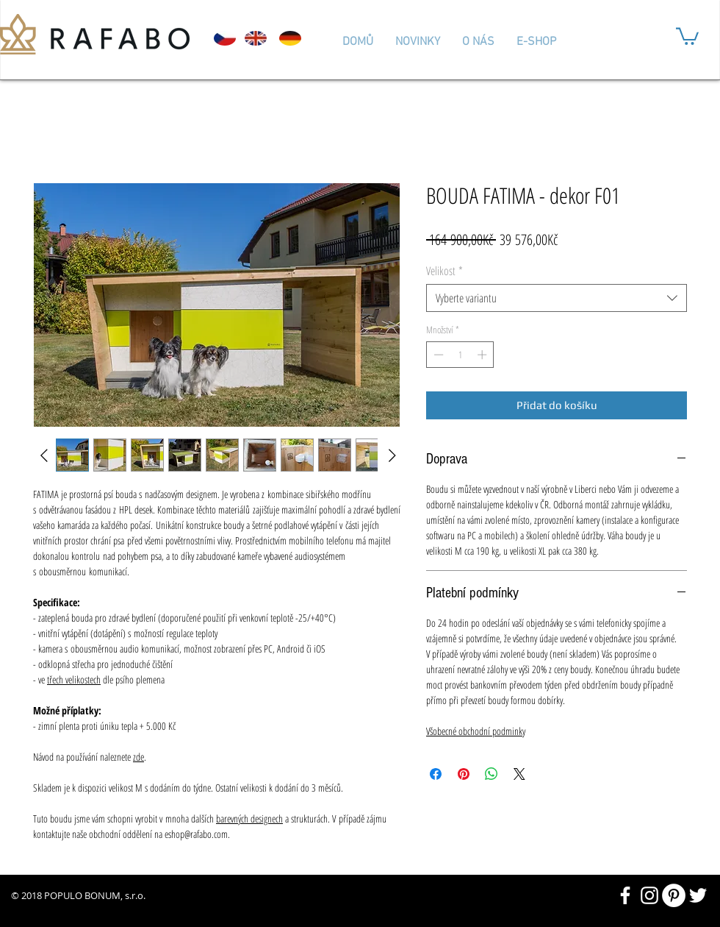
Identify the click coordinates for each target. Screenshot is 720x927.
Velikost (444, 270)
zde (138, 757)
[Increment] (483, 354)
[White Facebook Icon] (625, 895)
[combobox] (556, 298)
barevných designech (249, 818)
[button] (687, 35)
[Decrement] (437, 354)
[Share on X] (519, 774)
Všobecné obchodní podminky (475, 731)
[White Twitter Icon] (698, 895)
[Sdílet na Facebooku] (435, 774)
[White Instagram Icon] (649, 895)
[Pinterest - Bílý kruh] (673, 895)
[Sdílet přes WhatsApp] (491, 774)
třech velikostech (74, 679)
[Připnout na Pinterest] (463, 774)
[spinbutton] (460, 354)
